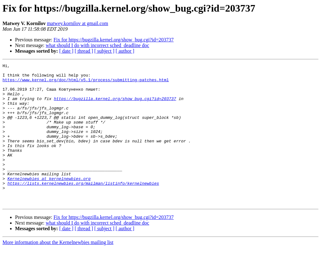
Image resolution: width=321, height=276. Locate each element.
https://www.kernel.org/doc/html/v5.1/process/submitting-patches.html (86, 83)
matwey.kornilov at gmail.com (77, 23)
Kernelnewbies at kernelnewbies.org (49, 202)
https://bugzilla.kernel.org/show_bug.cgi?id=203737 (115, 106)
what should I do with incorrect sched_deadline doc (97, 45)
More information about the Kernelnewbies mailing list (58, 270)
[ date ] (66, 51)
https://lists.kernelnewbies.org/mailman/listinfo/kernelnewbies (83, 207)
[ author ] (125, 51)
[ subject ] (104, 51)
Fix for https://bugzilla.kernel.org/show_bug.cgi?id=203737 (114, 39)
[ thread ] (84, 51)
